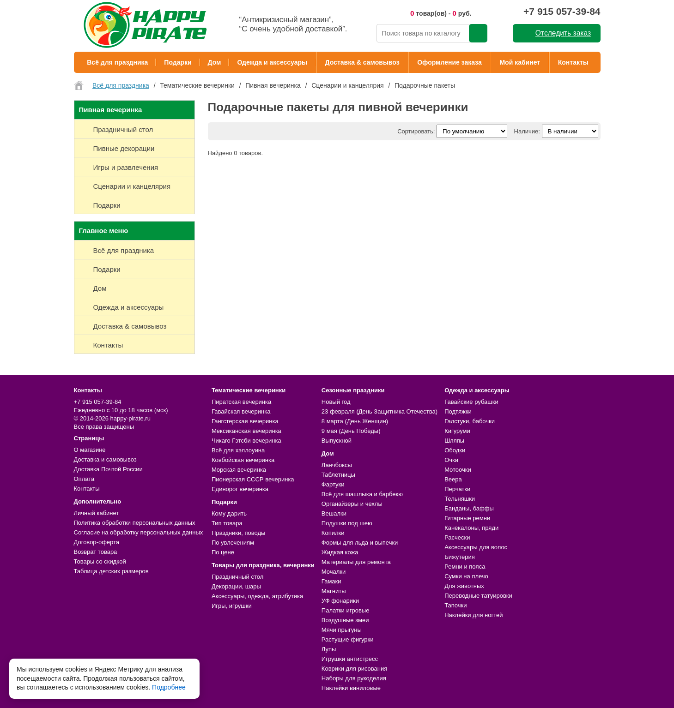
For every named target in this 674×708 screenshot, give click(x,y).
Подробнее (169, 687)
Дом (214, 62)
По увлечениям (233, 542)
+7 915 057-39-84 (561, 11)
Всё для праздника (117, 62)
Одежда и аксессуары (272, 62)
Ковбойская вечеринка (243, 459)
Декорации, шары (236, 586)
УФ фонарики (340, 600)
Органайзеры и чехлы (352, 503)
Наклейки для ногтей (473, 615)
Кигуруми (457, 430)
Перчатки (457, 489)
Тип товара (227, 523)
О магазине (90, 449)
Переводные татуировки (478, 595)
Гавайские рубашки (471, 401)
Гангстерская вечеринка (245, 421)
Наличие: (527, 131)
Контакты (573, 62)
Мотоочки (457, 469)
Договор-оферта (97, 542)
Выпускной (337, 440)
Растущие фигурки (348, 639)
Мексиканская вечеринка (246, 430)
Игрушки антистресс (350, 658)
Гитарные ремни (467, 518)
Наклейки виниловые (351, 687)
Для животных (464, 585)
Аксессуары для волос (475, 547)
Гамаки (331, 581)
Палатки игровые (346, 610)
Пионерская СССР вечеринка (253, 479)
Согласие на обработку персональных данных (138, 532)
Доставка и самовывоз (105, 459)
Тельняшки (459, 498)
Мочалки (334, 571)
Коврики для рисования (354, 668)
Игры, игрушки (232, 605)
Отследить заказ (563, 33)
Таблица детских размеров (111, 571)
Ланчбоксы (337, 465)
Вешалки (334, 513)
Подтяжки (458, 411)
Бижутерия (459, 556)
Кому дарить (229, 513)
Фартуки (333, 484)
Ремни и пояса (464, 566)
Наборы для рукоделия (354, 678)
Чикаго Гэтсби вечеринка (246, 440)
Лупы (329, 649)
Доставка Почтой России (108, 469)
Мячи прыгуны (342, 629)
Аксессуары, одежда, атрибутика (257, 596)
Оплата (84, 478)
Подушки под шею (347, 523)
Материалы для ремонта (356, 561)
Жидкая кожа (340, 552)
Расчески (457, 537)
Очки (451, 459)
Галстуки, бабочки (469, 421)
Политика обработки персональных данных (134, 522)
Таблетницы (338, 474)
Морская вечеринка (239, 469)
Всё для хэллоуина (238, 450)
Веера (453, 479)
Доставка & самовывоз (362, 62)
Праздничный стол (237, 576)
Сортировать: (416, 131)
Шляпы (454, 440)
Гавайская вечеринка (241, 411)
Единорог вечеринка (240, 489)
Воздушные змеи (345, 620)
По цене (223, 552)
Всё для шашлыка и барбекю (362, 494)
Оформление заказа (449, 62)
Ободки (454, 450)
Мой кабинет (519, 62)
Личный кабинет (96, 513)
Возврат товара (95, 551)
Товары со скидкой (100, 561)
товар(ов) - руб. (441, 13)
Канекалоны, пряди (471, 527)
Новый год (336, 401)
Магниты (334, 591)
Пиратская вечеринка (241, 401)
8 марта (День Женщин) (355, 421)
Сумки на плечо (466, 576)
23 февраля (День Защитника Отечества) (379, 411)
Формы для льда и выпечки (360, 542)
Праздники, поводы (238, 532)
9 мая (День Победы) (351, 430)
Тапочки (455, 605)
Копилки (333, 532)
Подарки (177, 62)
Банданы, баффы (469, 508)
